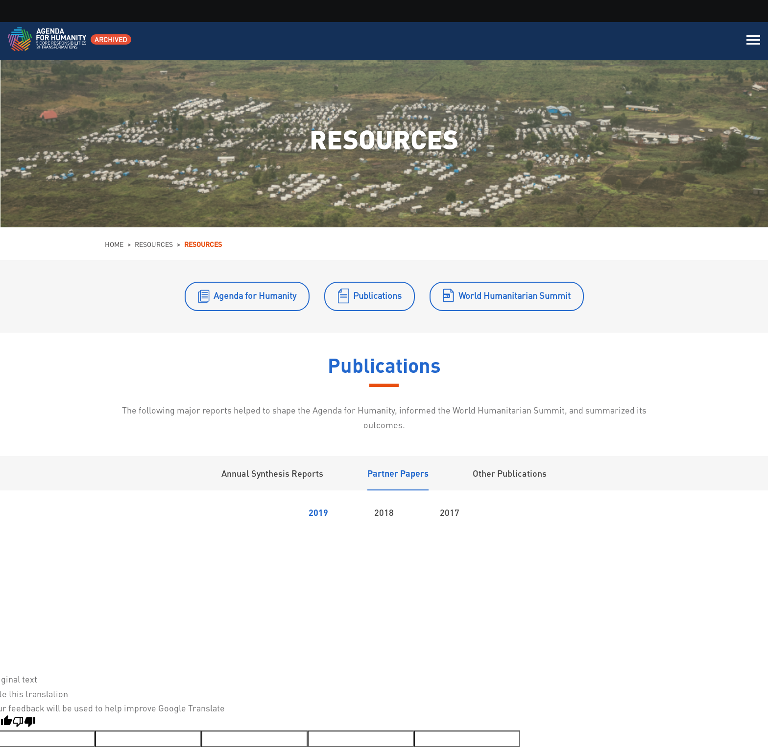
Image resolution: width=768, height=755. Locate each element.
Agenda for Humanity (255, 295)
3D (189, 570)
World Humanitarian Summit (514, 295)
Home (114, 244)
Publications (377, 295)
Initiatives (417, 537)
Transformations (363, 537)
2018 (384, 512)
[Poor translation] (24, 723)
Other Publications (510, 473)
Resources (154, 244)
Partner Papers (398, 473)
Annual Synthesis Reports (272, 473)
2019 (318, 512)
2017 (449, 512)
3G (380, 570)
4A (571, 570)
